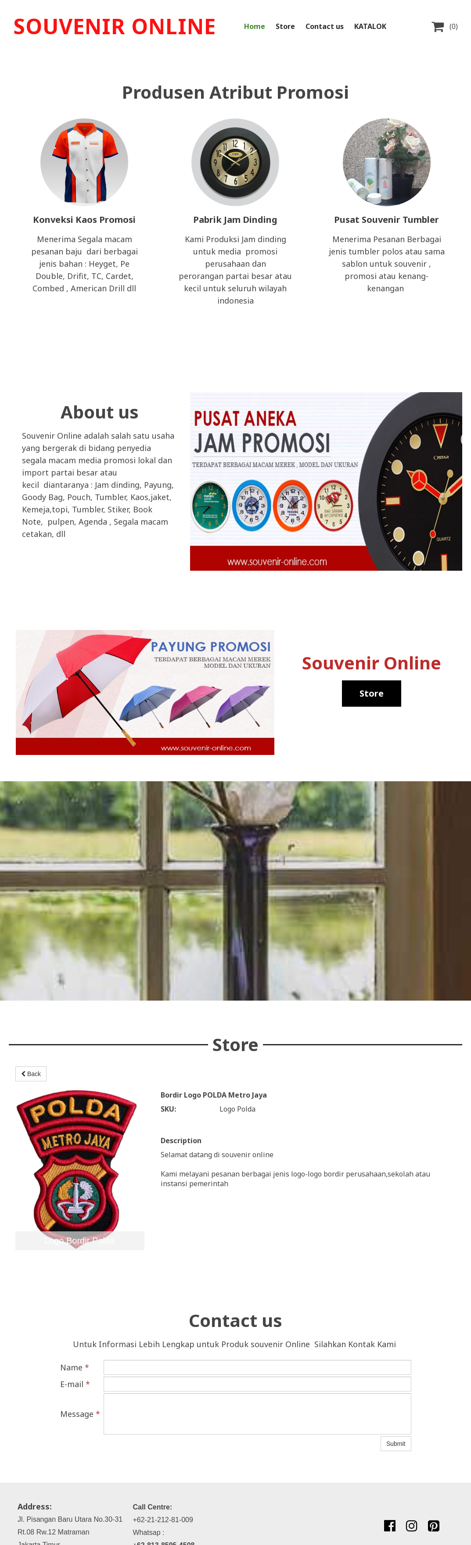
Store (285, 26)
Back (31, 1073)
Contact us (325, 26)
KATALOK (370, 26)
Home (254, 26)
